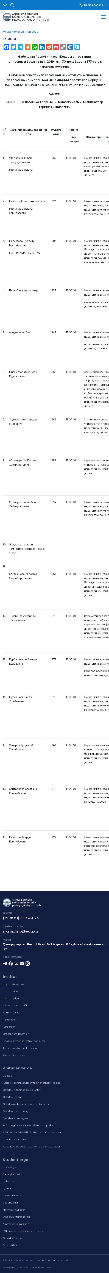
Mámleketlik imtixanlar (16, 1223)
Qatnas (7, 1188)
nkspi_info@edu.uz (20, 931)
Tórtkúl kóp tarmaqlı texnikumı (21, 1048)
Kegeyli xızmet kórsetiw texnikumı (24, 1040)
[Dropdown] (5, 5)
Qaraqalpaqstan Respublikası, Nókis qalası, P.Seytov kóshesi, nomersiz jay (54, 946)
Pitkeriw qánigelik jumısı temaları (23, 1231)
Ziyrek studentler (13, 1195)
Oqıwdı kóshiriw (12, 1238)
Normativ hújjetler (14, 1209)
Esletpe (7, 1075)
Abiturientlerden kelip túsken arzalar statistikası (31, 1146)
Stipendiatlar (10, 1202)
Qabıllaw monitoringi (16, 1111)
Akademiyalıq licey (14, 1055)
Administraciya (11, 1012)
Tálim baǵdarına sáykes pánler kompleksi (28, 1125)
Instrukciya (9, 1167)
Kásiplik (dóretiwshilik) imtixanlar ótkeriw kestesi (32, 1082)
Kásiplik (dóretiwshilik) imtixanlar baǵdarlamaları (32, 1132)
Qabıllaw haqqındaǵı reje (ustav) (22, 1089)
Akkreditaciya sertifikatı (16, 1005)
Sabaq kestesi (11, 1174)
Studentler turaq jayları (16, 1216)
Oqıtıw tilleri (10, 1245)
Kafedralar (9, 1026)
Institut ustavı (11, 991)
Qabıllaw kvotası (13, 1097)
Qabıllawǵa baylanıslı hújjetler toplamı (26, 1104)
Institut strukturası (13, 984)
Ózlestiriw (9, 1181)
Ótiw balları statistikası (16, 1139)
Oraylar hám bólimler (16, 1033)
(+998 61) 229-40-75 (21, 918)
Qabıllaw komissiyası (15, 1118)
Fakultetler (9, 1019)
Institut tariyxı (11, 998)
